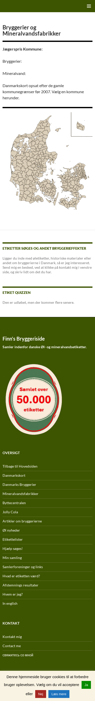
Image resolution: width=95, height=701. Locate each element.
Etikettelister (13, 539)
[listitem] (43, 186)
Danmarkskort (14, 475)
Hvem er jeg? (13, 594)
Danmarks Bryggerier (19, 484)
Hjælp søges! (13, 548)
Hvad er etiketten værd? (21, 576)
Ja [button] (86, 685)
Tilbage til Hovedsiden (20, 466)
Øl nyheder (11, 530)
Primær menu (89, 6)
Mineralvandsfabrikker (21, 493)
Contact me (12, 646)
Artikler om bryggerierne (22, 521)
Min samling (12, 557)
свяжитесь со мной (18, 655)
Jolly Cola (10, 512)
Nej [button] (40, 694)
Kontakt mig (12, 636)
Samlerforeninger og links (23, 567)
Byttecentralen (14, 503)
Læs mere (58, 694)
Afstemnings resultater (21, 585)
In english (10, 603)
